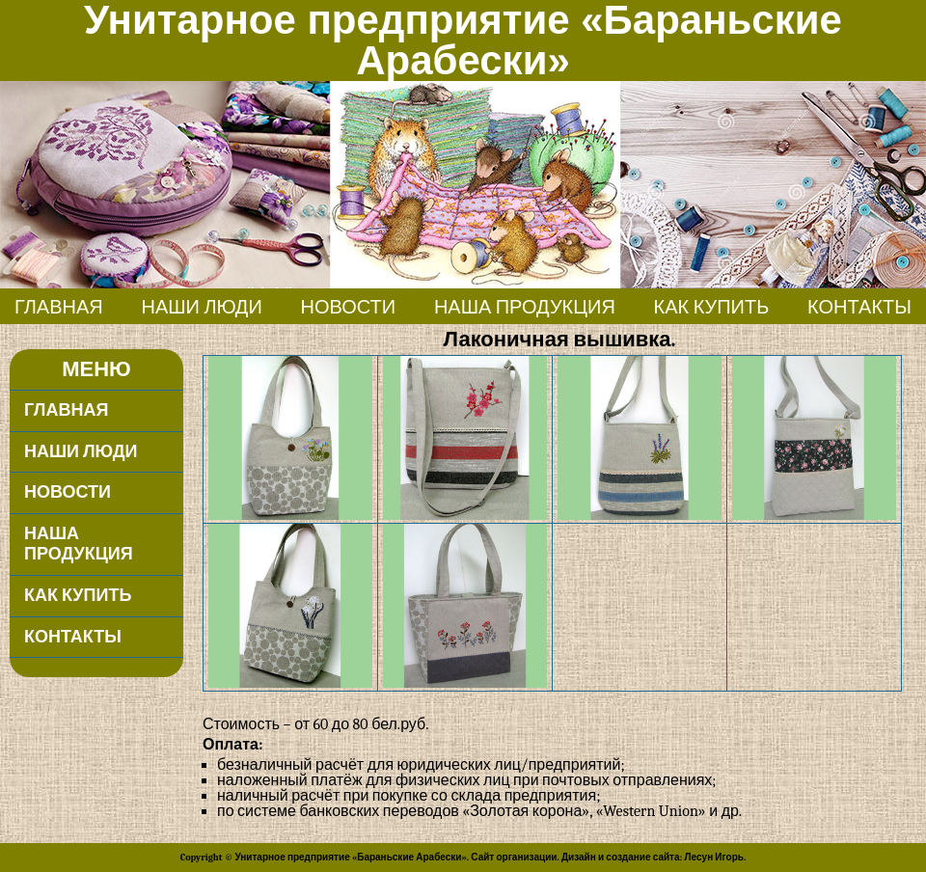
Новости (348, 307)
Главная (58, 307)
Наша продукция (524, 307)
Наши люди (202, 307)
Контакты (859, 307)
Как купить (712, 307)
